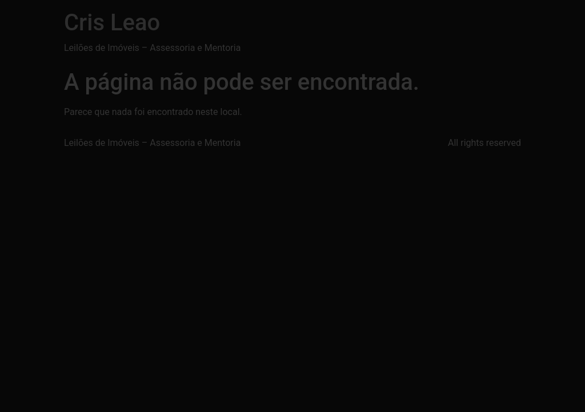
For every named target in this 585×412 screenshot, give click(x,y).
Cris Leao (112, 22)
